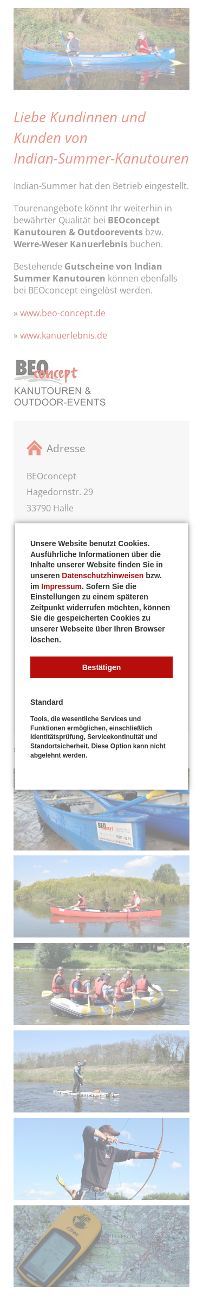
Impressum (61, 586)
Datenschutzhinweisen (102, 575)
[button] (101, 667)
